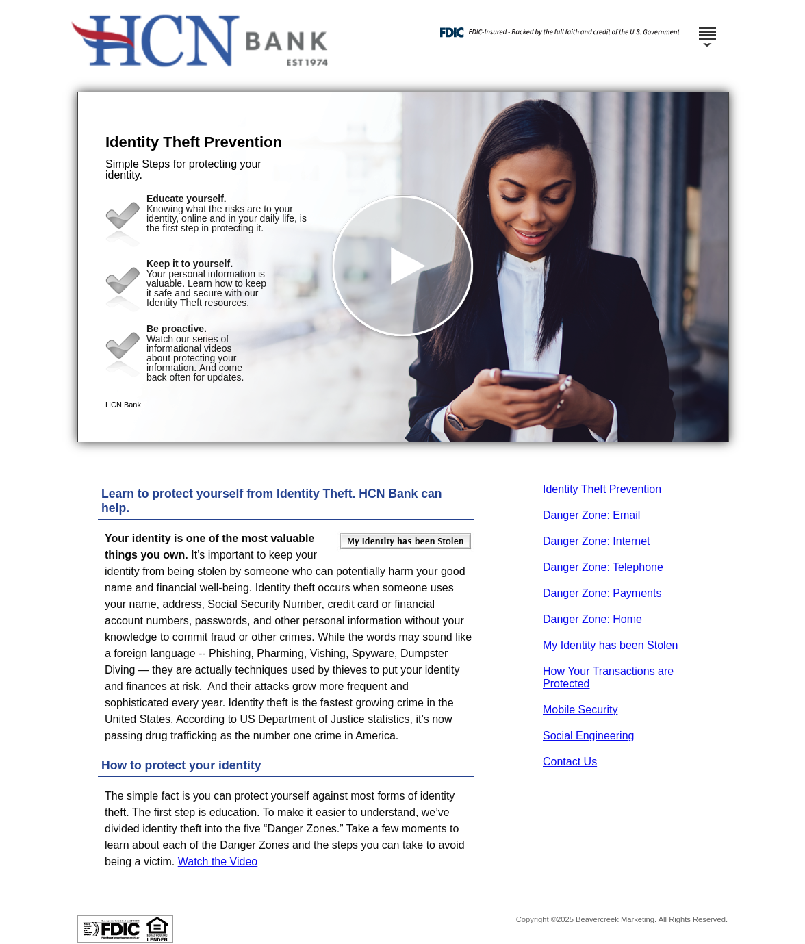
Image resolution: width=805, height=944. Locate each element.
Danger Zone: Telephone (603, 567)
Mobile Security (580, 709)
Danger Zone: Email (591, 515)
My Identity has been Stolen (610, 645)
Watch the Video (218, 861)
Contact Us (570, 761)
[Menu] (707, 27)
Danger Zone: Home (592, 619)
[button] (403, 267)
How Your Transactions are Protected (608, 677)
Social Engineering (588, 735)
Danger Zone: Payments (602, 593)
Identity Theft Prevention (602, 489)
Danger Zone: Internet (596, 541)
